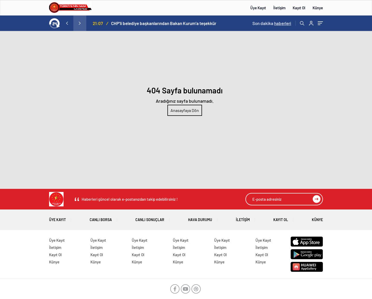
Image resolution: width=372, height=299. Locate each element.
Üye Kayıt (258, 7)
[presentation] (66, 23)
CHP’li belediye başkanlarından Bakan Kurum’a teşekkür (163, 23)
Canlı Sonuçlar (149, 218)
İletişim (279, 7)
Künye (318, 7)
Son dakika (271, 23)
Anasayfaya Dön (185, 110)
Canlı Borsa (101, 218)
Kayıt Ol (299, 7)
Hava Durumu (200, 218)
